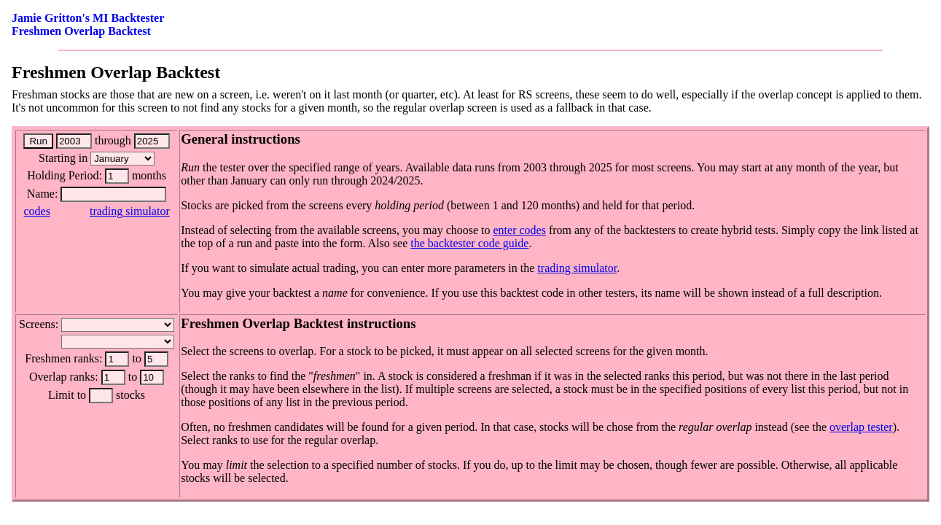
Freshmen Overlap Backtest (81, 31)
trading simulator (130, 211)
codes (36, 211)
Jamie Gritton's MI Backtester (88, 18)
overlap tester (861, 427)
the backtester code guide (469, 243)
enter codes (519, 230)
